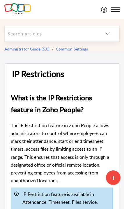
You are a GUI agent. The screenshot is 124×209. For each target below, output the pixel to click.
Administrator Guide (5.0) (26, 49)
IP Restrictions (38, 74)
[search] (50, 34)
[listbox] (107, 34)
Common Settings (72, 49)
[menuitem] (104, 9)
